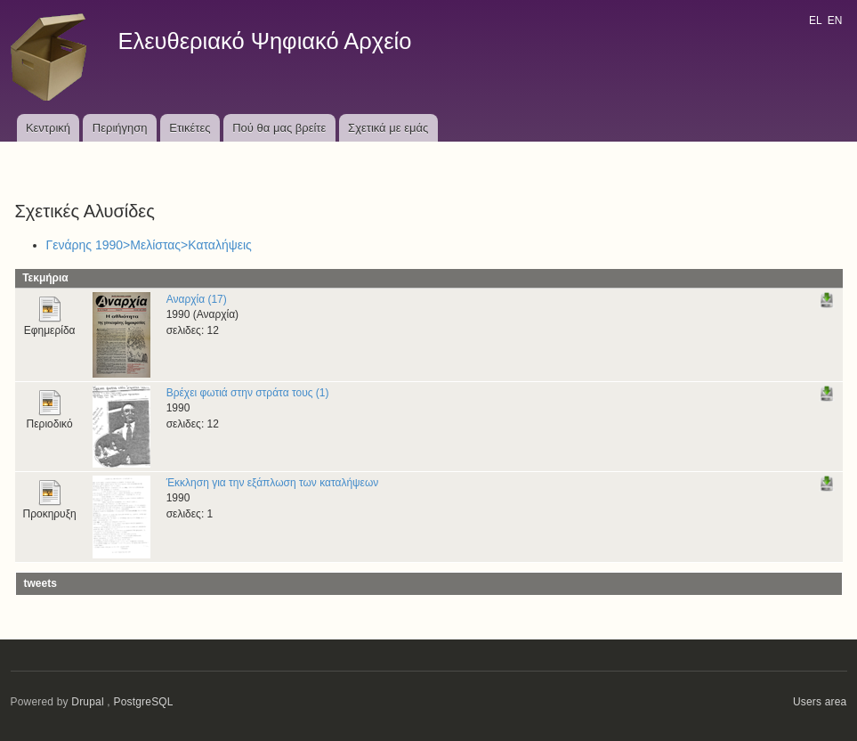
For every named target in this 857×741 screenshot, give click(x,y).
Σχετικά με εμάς (388, 127)
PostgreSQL (143, 702)
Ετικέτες (189, 127)
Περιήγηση (120, 127)
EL (815, 20)
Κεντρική (48, 127)
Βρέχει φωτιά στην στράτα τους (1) (247, 393)
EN (835, 20)
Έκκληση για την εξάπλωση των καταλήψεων (272, 482)
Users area (820, 702)
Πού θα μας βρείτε (279, 127)
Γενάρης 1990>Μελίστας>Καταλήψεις (149, 245)
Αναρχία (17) (196, 299)
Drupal (87, 702)
